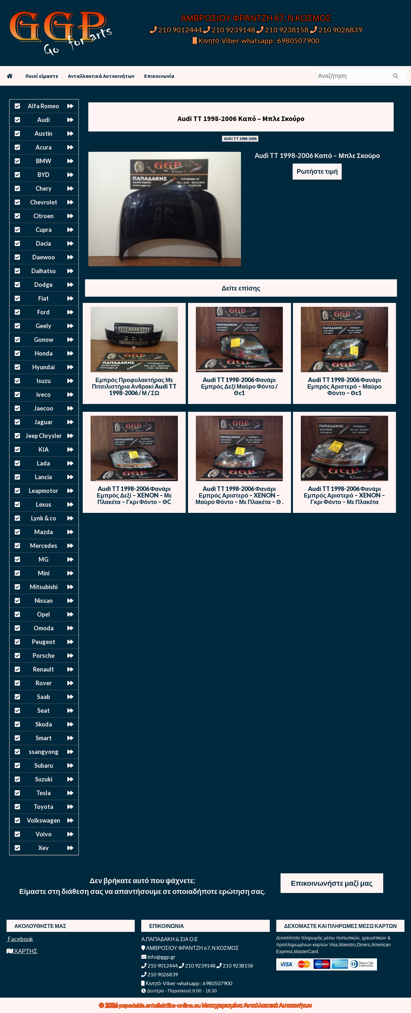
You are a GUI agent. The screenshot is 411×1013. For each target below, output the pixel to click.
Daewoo (43, 257)
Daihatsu (43, 270)
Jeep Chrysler (44, 435)
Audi (43, 119)
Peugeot (43, 641)
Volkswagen (43, 820)
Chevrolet (43, 202)
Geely (43, 325)
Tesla (43, 792)
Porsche (44, 655)
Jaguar (43, 422)
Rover (44, 683)
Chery (44, 188)
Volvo (44, 834)
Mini (43, 573)
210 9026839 (336, 29)
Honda (44, 353)
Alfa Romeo (43, 106)
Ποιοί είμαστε (42, 76)
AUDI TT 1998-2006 (240, 138)
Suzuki (43, 779)
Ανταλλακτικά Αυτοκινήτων (101, 76)
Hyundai (43, 367)
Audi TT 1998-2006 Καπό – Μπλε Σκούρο (241, 118)
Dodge (43, 284)
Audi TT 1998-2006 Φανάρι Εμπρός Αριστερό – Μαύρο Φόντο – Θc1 (344, 386)
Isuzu (43, 380)
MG (43, 559)
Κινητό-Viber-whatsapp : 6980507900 (256, 40)
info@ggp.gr (158, 956)
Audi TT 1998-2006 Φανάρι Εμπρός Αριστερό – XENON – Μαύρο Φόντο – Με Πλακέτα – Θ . (239, 495)
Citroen (43, 215)
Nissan (44, 600)
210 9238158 (283, 29)
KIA (44, 449)
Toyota (43, 806)
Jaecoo (43, 408)
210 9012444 (176, 29)
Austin (43, 133)
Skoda (43, 724)
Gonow (43, 339)
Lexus (43, 504)
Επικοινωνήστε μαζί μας (332, 883)
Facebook (20, 938)
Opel (43, 614)
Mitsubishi (44, 586)
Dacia (43, 243)
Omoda (44, 628)
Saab (43, 696)
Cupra (44, 229)
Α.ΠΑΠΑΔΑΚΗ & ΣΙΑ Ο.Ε (169, 939)
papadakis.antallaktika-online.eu (160, 1005)
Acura (44, 147)
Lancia (43, 476)
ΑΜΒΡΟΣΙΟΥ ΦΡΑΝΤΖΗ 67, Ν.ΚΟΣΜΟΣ (255, 17)
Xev (43, 847)
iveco (43, 394)
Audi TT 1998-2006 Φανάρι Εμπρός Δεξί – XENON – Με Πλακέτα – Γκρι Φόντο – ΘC (134, 495)
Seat (43, 710)
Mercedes (43, 545)
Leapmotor (43, 490)
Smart (44, 738)
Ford (43, 312)
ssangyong (44, 751)
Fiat (43, 298)
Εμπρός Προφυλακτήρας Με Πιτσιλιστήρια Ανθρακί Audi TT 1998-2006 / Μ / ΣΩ (134, 386)
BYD (43, 174)
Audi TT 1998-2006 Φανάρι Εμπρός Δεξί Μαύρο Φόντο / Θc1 (239, 386)
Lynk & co (43, 518)
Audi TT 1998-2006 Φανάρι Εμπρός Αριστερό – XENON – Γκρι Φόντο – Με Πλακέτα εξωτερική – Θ (344, 498)
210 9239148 (229, 29)
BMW (43, 161)
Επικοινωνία (159, 76)
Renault (43, 669)
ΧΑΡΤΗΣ (22, 950)
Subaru (43, 765)
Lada (43, 463)
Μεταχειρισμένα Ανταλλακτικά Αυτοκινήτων (257, 1005)
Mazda (43, 531)
